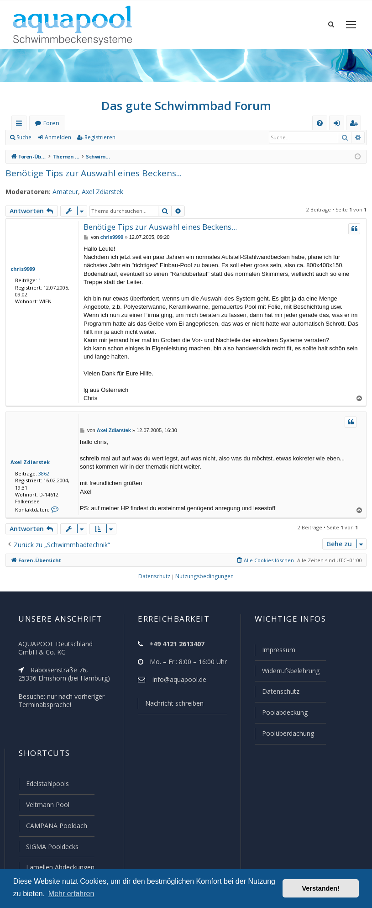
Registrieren (98, 141)
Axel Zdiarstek (96, 196)
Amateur (60, 196)
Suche (24, 141)
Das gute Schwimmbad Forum (186, 109)
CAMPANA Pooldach (55, 826)
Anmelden (57, 141)
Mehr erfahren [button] (71, 893)
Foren (51, 127)
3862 (42, 477)
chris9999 (22, 272)
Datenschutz (276, 694)
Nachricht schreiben (171, 707)
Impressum (274, 654)
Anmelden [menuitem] (339, 129)
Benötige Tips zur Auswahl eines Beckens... (89, 177)
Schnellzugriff (21, 129)
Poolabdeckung (281, 715)
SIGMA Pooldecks (52, 847)
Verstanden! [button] (321, 888)
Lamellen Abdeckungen (59, 867)
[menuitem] (320, 127)
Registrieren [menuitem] (356, 129)
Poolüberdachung (284, 735)
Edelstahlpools (47, 785)
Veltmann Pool (46, 806)
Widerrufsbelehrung (286, 674)
